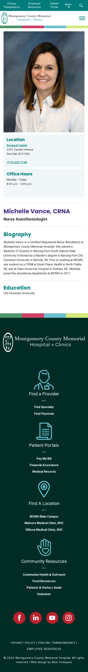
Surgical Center (17, 145)
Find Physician (44, 413)
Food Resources (44, 581)
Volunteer (44, 594)
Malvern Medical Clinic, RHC (44, 523)
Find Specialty (44, 407)
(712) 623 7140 (17, 162)
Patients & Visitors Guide (44, 587)
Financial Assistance (44, 465)
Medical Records (44, 471)
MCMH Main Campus (44, 516)
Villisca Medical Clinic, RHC (44, 529)
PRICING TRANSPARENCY (56, 643)
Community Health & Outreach (44, 574)
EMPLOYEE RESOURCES (44, 649)
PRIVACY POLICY (23, 643)
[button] (81, 5)
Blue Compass (62, 662)
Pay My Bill (44, 458)
